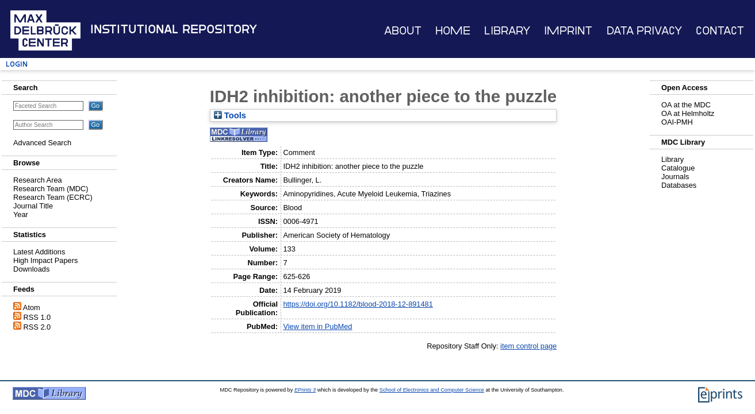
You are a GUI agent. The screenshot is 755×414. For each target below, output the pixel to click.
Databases (678, 185)
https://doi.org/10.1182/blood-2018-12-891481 (357, 304)
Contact (720, 30)
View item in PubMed (317, 326)
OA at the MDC (686, 104)
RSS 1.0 (37, 317)
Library (507, 30)
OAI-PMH (677, 122)
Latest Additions (39, 251)
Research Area (37, 180)
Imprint (568, 30)
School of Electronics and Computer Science (432, 390)
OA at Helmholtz (687, 113)
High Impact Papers (45, 260)
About (402, 30)
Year (20, 214)
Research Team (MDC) (51, 188)
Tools (230, 115)
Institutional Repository (173, 29)
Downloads (31, 269)
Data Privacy (644, 30)
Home (452, 30)
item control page (528, 346)
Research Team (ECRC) (53, 197)
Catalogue (678, 168)
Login (17, 64)
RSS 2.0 (37, 327)
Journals (675, 176)
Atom (31, 307)
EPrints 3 (305, 390)
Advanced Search (42, 142)
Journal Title (33, 206)
